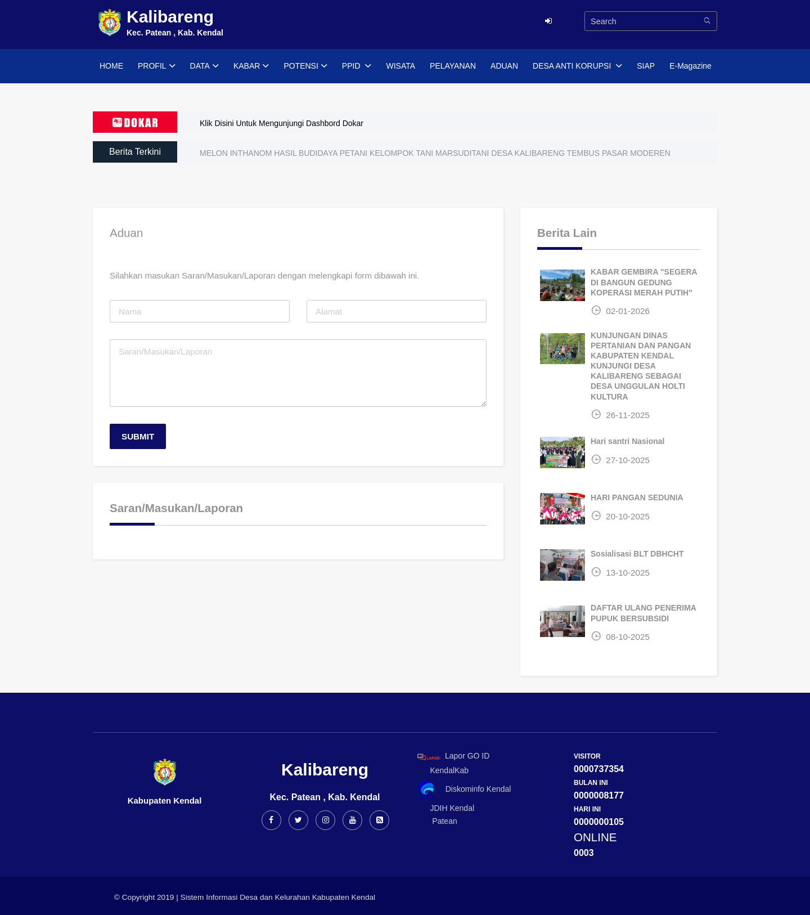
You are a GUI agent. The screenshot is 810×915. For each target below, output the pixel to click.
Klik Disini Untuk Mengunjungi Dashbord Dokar (281, 123)
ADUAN (504, 65)
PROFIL (157, 66)
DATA (204, 66)
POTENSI (305, 66)
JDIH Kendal (443, 808)
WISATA (400, 65)
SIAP (646, 65)
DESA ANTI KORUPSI (577, 66)
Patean (435, 821)
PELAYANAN (453, 65)
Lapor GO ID (452, 756)
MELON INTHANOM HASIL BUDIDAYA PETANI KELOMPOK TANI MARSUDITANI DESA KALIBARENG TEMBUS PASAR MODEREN (435, 153)
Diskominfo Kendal (463, 790)
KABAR (251, 66)
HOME (111, 65)
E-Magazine (690, 65)
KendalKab (441, 770)
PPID (357, 66)
